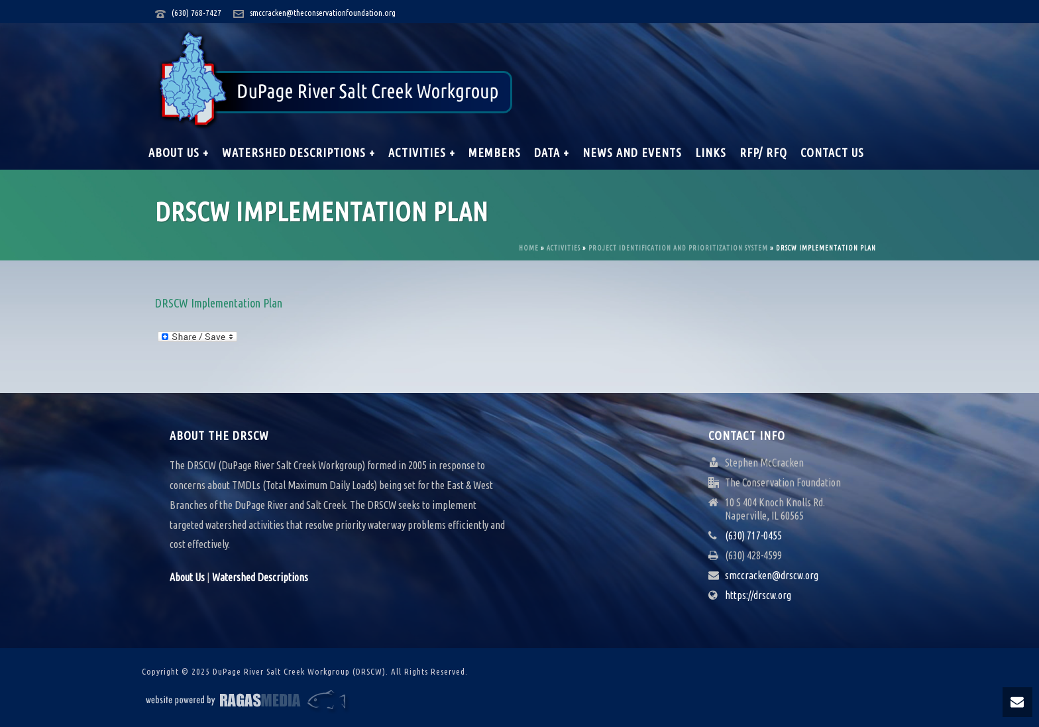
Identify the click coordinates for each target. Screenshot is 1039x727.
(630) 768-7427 (196, 12)
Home (529, 248)
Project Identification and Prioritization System (678, 248)
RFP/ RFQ (763, 152)
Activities (563, 248)
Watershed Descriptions (260, 577)
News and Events (632, 152)
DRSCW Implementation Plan (218, 302)
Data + (551, 152)
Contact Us (832, 152)
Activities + (421, 152)
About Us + (178, 152)
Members (494, 152)
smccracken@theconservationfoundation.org (323, 12)
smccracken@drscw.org (771, 575)
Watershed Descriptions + (298, 152)
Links (710, 152)
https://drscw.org (758, 595)
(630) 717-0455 (753, 535)
